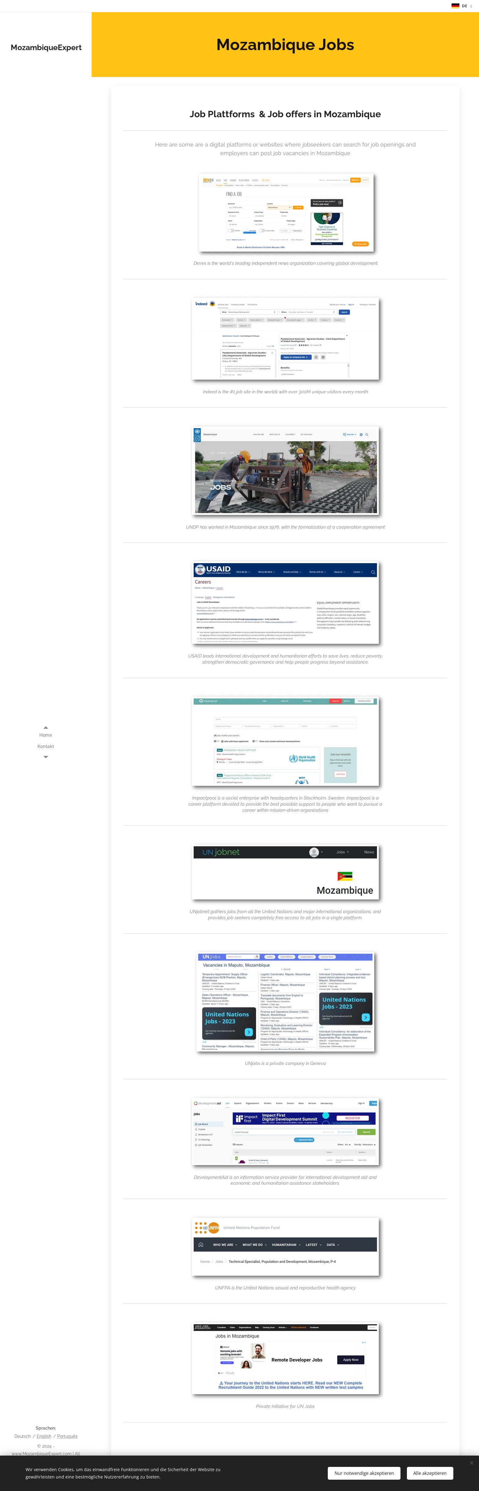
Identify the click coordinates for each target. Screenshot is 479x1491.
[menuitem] (46, 735)
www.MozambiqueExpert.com (41, 1453)
